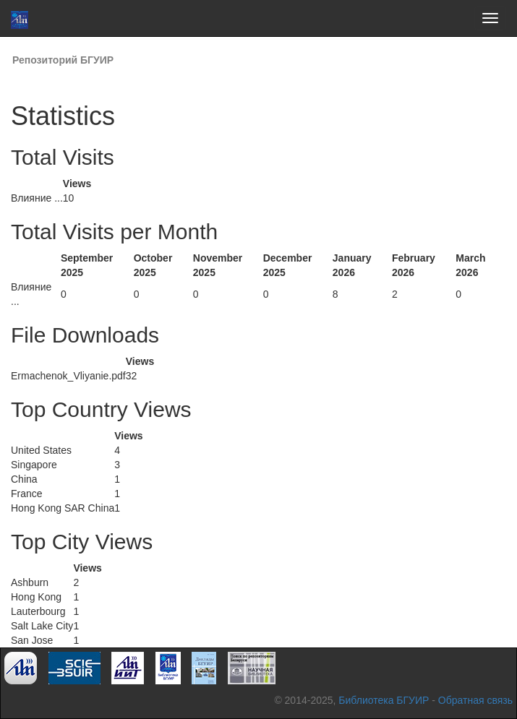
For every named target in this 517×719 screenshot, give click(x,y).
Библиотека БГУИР (383, 700)
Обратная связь (475, 700)
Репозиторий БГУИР (63, 60)
